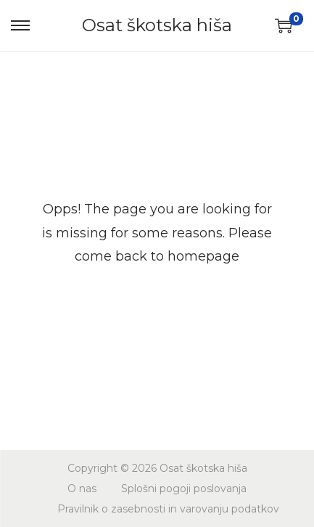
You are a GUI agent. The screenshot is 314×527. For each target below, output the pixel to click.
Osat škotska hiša (157, 25)
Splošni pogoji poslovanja (184, 488)
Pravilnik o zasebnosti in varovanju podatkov (168, 508)
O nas (81, 488)
